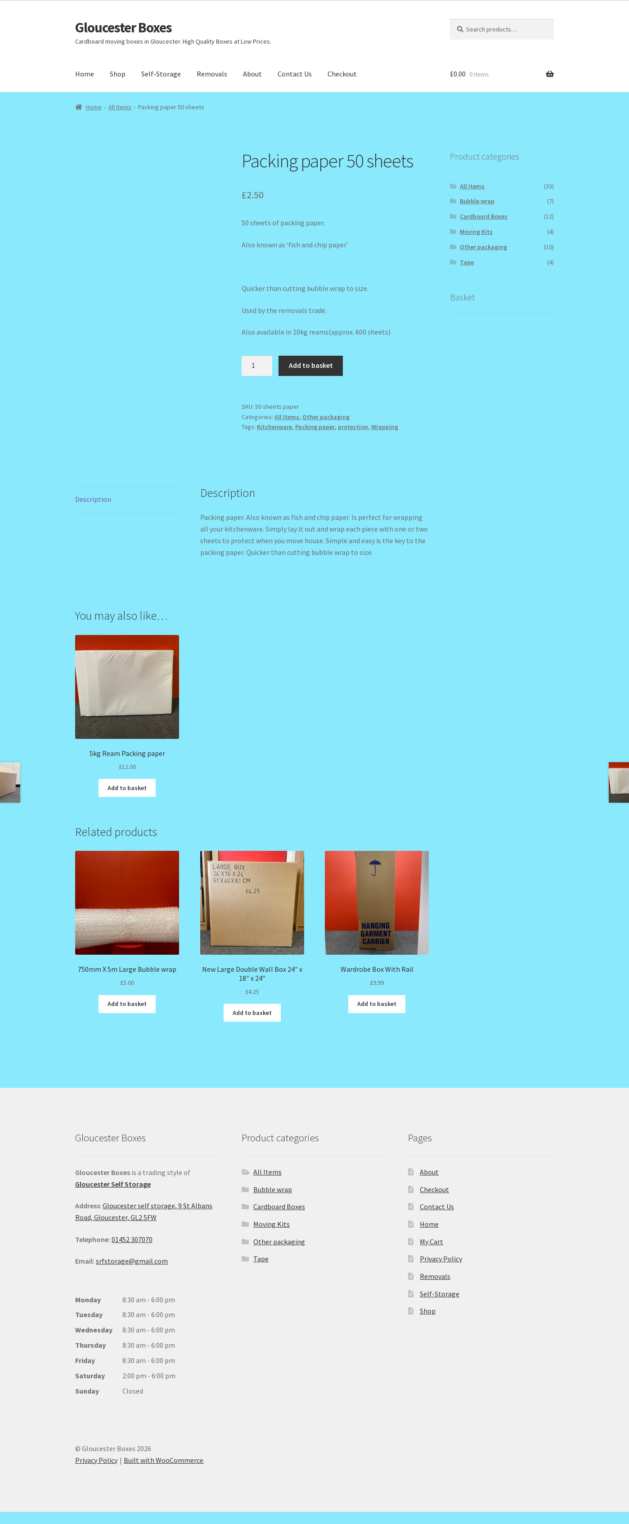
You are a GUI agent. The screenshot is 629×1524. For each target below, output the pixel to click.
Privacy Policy (441, 1271)
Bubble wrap (477, 201)
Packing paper (315, 427)
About (252, 73)
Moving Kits (476, 232)
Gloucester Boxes (123, 27)
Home (84, 73)
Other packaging (326, 417)
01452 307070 (132, 1251)
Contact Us (295, 73)
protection (353, 427)
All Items (119, 107)
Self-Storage (161, 73)
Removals (212, 73)
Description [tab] (93, 511)
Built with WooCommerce (163, 1472)
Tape (467, 262)
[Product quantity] (257, 366)
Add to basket (311, 365)
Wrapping (384, 427)
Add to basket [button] (127, 800)
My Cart (431, 1253)
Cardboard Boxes (484, 216)
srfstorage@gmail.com (132, 1273)
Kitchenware (274, 427)
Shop (118, 73)
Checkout (342, 73)
